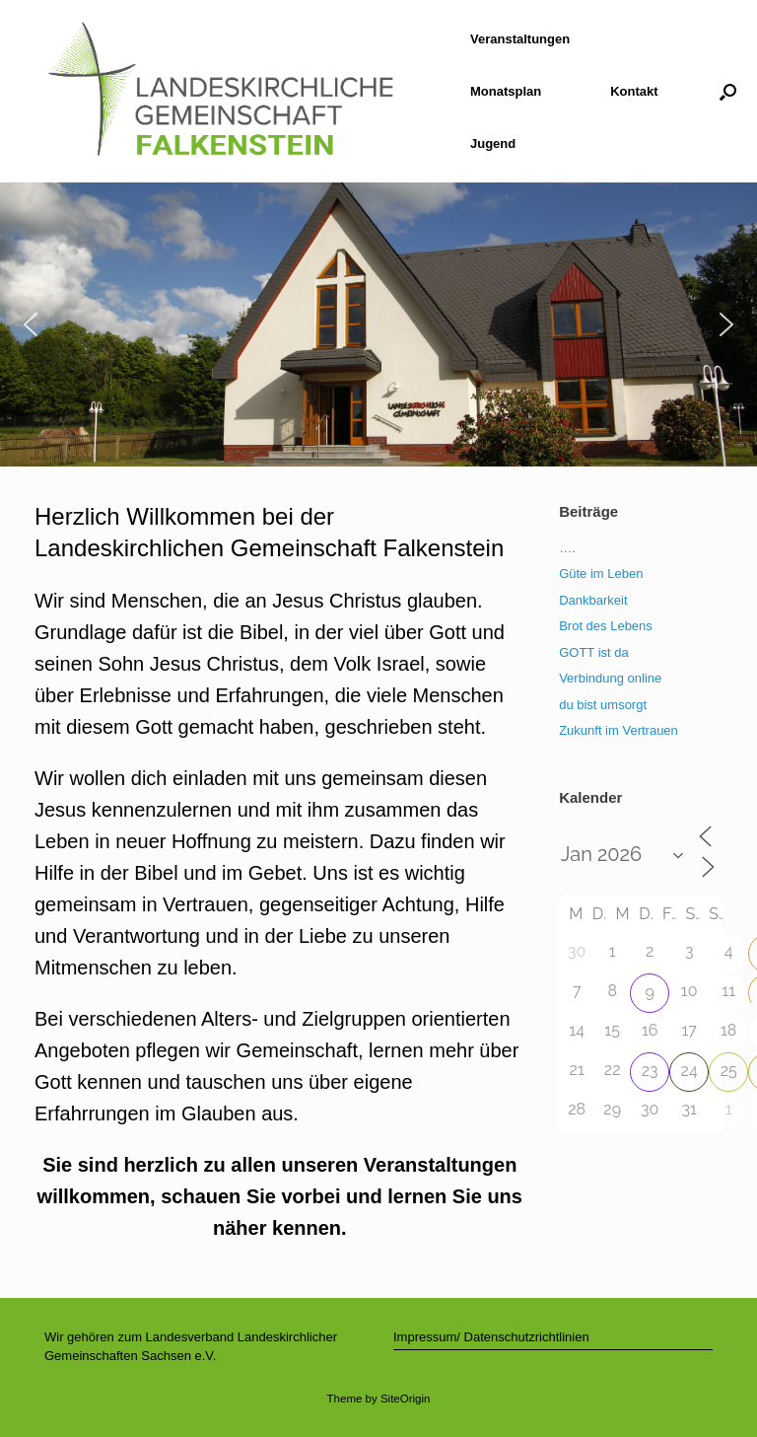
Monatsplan (505, 91)
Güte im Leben (601, 573)
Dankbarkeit (593, 600)
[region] (378, 324)
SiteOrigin (405, 1398)
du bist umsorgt (603, 704)
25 (729, 1070)
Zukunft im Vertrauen (618, 730)
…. (567, 547)
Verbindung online (610, 678)
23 (650, 1070)
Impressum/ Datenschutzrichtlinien (491, 1336)
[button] (728, 91)
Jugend (493, 143)
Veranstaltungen (520, 39)
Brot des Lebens (606, 625)
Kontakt (633, 91)
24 (689, 1070)
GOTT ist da (594, 652)
